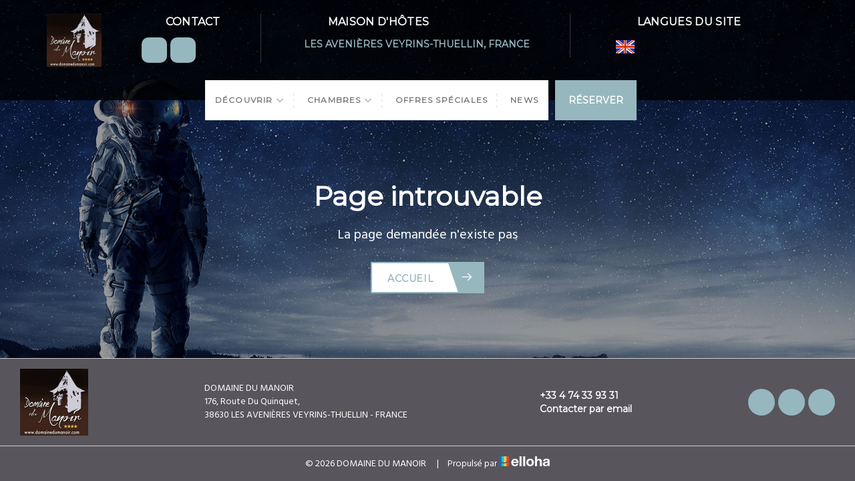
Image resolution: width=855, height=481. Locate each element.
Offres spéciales (441, 100)
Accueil (430, 278)
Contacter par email (578, 409)
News (524, 100)
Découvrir (250, 100)
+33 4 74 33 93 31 (571, 395)
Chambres (340, 100)
